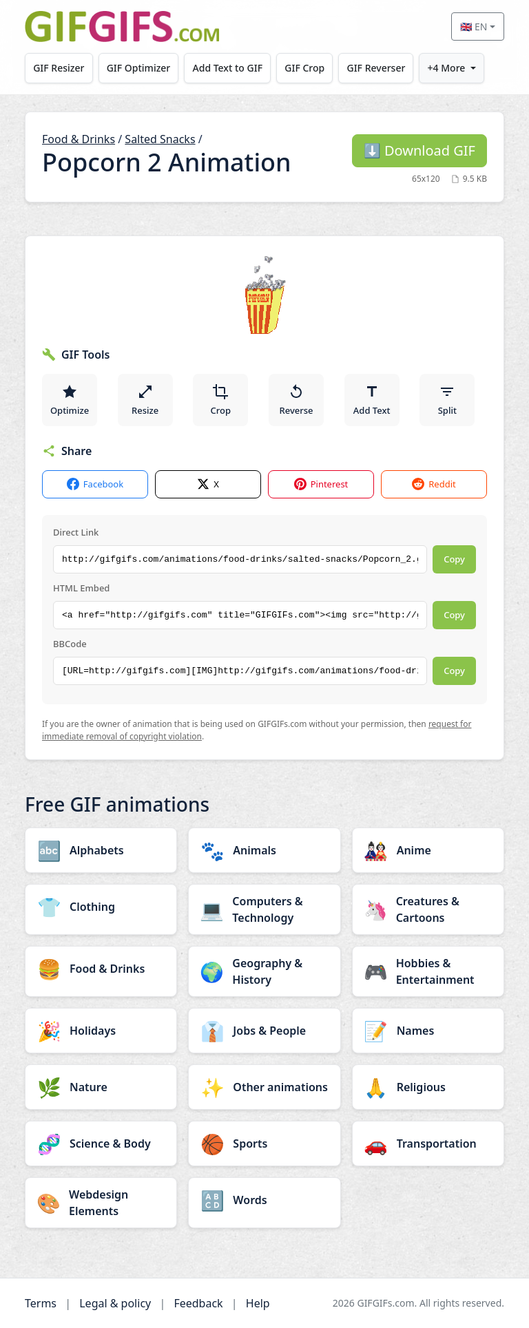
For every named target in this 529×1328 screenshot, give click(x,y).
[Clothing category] (100, 907)
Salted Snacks (160, 139)
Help (258, 1303)
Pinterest (321, 484)
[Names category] (428, 1031)
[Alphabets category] (100, 850)
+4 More (447, 67)
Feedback (198, 1303)
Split (447, 400)
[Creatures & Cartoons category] (428, 909)
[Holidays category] (100, 1031)
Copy (454, 559)
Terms (40, 1303)
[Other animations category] (264, 1087)
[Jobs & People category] (264, 1031)
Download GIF (419, 150)
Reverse (296, 400)
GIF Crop (305, 67)
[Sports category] (264, 1143)
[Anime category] (428, 850)
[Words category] (264, 1200)
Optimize (69, 400)
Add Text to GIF (228, 67)
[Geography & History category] (264, 971)
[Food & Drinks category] (100, 969)
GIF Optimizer (139, 67)
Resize (145, 400)
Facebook (95, 484)
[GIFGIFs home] (122, 26)
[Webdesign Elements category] (100, 1202)
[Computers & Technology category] (264, 909)
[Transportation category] (428, 1143)
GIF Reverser (376, 67)
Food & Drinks (78, 139)
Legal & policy (115, 1303)
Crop (221, 400)
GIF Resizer (58, 67)
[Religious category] (428, 1087)
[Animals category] (264, 850)
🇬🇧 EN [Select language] (473, 26)
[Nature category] (100, 1087)
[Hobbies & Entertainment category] (428, 971)
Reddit (433, 484)
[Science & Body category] (100, 1143)
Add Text (372, 400)
